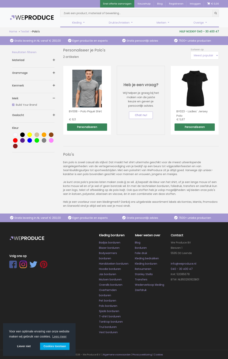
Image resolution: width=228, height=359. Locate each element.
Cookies (158, 354)
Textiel (24, 31)
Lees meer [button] (59, 336)
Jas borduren (107, 274)
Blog (160, 3)
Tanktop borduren (111, 322)
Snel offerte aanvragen (117, 3)
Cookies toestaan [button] (54, 346)
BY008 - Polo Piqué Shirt (85, 111)
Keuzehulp (144, 3)
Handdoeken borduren (113, 264)
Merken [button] (162, 22)
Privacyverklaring (142, 354)
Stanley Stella (144, 274)
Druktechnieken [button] (119, 22)
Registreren (176, 3)
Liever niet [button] (24, 346)
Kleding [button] (77, 22)
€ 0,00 (213, 3)
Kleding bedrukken (147, 258)
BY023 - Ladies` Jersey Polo (192, 113)
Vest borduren (108, 332)
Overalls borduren (110, 285)
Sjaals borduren (109, 311)
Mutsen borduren (110, 279)
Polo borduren (108, 306)
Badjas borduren (109, 242)
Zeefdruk (141, 290)
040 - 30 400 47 (182, 269)
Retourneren (143, 269)
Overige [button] (199, 22)
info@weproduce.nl (183, 264)
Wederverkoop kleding (149, 285)
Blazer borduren (109, 248)
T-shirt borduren (110, 316)
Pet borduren (107, 300)
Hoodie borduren (110, 269)
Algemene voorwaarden (117, 354)
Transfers (141, 279)
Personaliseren (87, 127)
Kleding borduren (146, 264)
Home (13, 31)
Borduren (141, 248)
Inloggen (195, 3)
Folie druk (141, 253)
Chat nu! (141, 115)
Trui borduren (108, 327)
